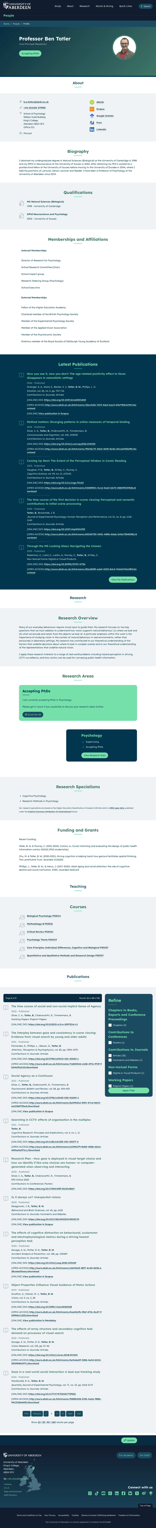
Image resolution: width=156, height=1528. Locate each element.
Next (71, 1413)
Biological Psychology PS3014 (44, 915)
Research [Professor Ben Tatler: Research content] (78, 597)
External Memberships (34, 297)
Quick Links (127, 6)
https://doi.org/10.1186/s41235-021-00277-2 (53, 1141)
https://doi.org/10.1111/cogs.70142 (64, 482)
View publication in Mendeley (39, 1320)
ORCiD (100, 102)
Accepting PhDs (30, 53)
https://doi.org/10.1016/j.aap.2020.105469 (52, 1262)
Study (59, 6)
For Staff (145, 1455)
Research (86, 6)
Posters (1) (118, 1042)
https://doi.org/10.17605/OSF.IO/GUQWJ (51, 1188)
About (71, 6)
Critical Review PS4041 (40, 931)
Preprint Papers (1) (123, 1086)
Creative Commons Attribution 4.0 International (49, 812)
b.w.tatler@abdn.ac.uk (36, 102)
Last (80, 1413)
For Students (126, 1455)
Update (129, 1440)
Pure (99, 122)
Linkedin (101, 129)
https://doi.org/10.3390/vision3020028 (50, 1306)
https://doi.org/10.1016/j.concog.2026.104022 (69, 443)
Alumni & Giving (106, 6)
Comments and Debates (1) (127, 1060)
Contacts (8, 1484)
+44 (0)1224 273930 (35, 107)
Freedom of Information (129, 1515)
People (8, 15)
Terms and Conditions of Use (29, 1515)
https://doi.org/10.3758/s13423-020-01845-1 (53, 1097)
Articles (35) (119, 1055)
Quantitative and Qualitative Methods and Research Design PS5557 (65, 955)
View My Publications (123, 579)
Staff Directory (10, 1495)
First (28, 1413)
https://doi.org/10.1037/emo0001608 (65, 399)
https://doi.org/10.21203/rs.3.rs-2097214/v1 (53, 1024)
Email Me (31, 714)
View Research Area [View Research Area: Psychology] (95, 755)
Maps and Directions (13, 1491)
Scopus (100, 109)
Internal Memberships (34, 250)
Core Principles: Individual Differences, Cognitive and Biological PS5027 (67, 947)
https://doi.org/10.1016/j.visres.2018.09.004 (53, 1355)
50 (48, 1422)
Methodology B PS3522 (40, 923)
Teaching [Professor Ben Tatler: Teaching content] (78, 886)
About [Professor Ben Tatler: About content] (78, 83)
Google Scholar (105, 115)
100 (53, 1422)
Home (6, 23)
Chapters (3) (119, 1025)
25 (43, 1422)
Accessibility (63, 1515)
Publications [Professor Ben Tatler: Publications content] (78, 976)
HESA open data (117, 808)
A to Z (6, 1488)
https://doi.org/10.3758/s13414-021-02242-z (53, 1058)
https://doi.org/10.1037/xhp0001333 (64, 529)
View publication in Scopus (53, 413)
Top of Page (145, 1506)
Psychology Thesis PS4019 (42, 939)
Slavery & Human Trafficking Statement (98, 1515)
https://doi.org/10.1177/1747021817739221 (52, 1394)
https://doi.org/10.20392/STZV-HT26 (64, 564)
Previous (38, 1413)
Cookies (75, 1515)
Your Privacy (49, 1515)
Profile (26, 23)
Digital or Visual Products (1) (128, 1073)
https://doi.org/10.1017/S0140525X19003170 (53, 1219)
